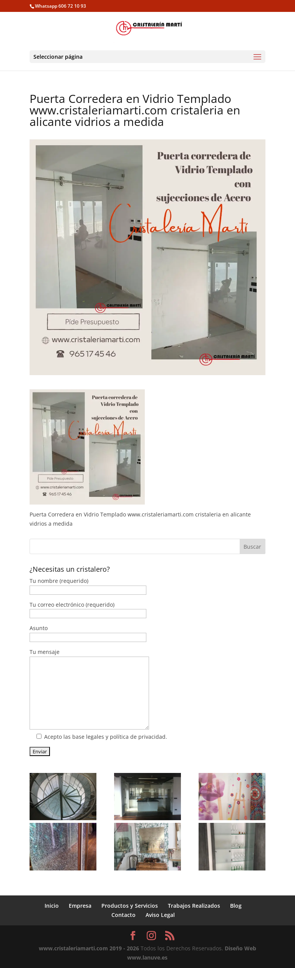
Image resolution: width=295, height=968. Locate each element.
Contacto (123, 914)
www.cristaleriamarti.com (73, 948)
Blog (236, 905)
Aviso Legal (160, 914)
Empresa (80, 905)
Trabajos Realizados (194, 905)
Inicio (52, 905)
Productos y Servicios (129, 905)
